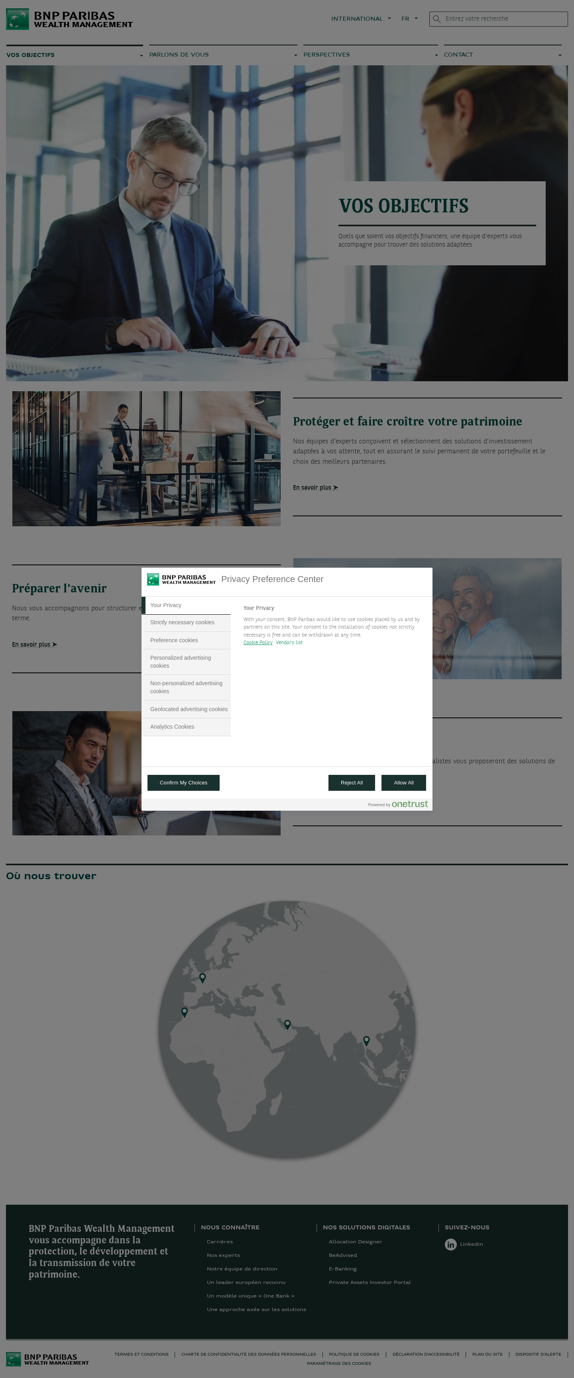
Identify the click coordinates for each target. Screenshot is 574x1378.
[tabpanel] (335, 628)
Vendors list (289, 642)
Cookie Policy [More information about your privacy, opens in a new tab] (258, 642)
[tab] (186, 605)
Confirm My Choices (183, 783)
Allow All (404, 783)
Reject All (352, 783)
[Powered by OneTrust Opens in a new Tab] (398, 806)
